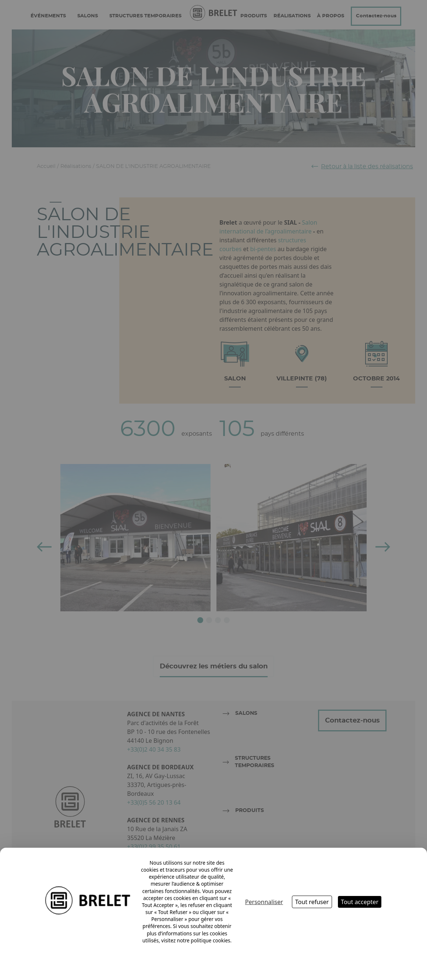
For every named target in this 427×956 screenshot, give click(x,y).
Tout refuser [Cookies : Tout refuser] (312, 902)
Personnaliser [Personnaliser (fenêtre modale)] (264, 902)
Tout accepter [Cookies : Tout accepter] (359, 902)
